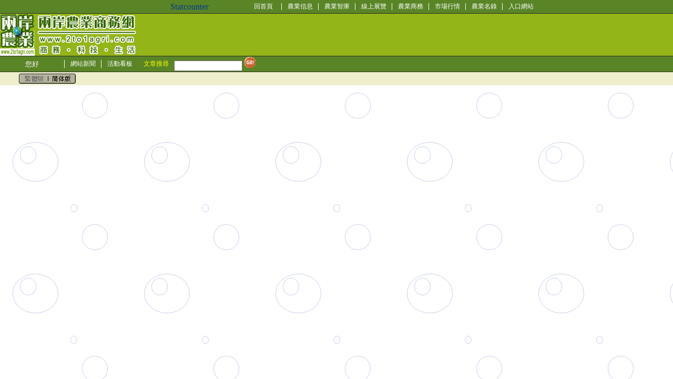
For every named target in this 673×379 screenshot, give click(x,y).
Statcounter (189, 6)
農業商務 (410, 6)
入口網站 (521, 6)
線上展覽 (373, 6)
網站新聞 (83, 63)
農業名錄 (484, 6)
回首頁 (263, 6)
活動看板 (119, 63)
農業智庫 (337, 6)
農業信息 (300, 6)
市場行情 (447, 6)
